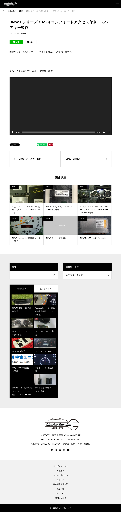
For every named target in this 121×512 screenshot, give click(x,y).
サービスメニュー (60, 466)
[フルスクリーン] (108, 132)
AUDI (14, 187)
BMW (23, 33)
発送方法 (60, 489)
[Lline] (16, 42)
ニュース (60, 480)
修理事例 (60, 471)
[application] (61, 106)
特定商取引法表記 (60, 484)
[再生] (13, 132)
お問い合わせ (60, 498)
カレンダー (60, 493)
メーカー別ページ (60, 475)
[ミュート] (104, 132)
